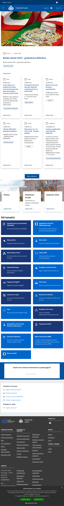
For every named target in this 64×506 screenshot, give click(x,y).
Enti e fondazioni (5, 444)
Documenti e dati (6, 455)
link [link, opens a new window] (48, 496)
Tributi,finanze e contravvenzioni (37, 446)
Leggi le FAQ (20, 481)
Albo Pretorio (36, 476)
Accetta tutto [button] (25, 499)
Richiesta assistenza (22, 484)
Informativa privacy (37, 479)
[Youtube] (50, 8)
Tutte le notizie (32, 176)
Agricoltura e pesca (37, 462)
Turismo (19, 454)
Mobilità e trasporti (22, 457)
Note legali (35, 482)
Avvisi (6, 79)
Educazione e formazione (36, 435)
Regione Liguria (6, 2)
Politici (3, 447)
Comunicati (50, 123)
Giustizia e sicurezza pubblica (38, 441)
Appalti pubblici (21, 448)
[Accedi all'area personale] (57, 2)
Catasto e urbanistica (23, 451)
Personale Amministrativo (5, 451)
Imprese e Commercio (23, 445)
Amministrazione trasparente (37, 472)
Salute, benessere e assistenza (37, 454)
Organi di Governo (6, 435)
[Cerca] (61, 8)
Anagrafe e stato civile (23, 436)
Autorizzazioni (36, 459)
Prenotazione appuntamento (21, 472)
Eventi (50, 452)
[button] (32, 503)
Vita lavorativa (21, 442)
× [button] (62, 488)
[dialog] (32, 496)
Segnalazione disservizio (20, 477)
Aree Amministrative (7, 438)
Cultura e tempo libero (23, 439)
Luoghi (50, 449)
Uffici (2, 441)
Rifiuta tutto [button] (39, 499)
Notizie (8, 53)
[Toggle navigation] (3, 8)
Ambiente (35, 450)
